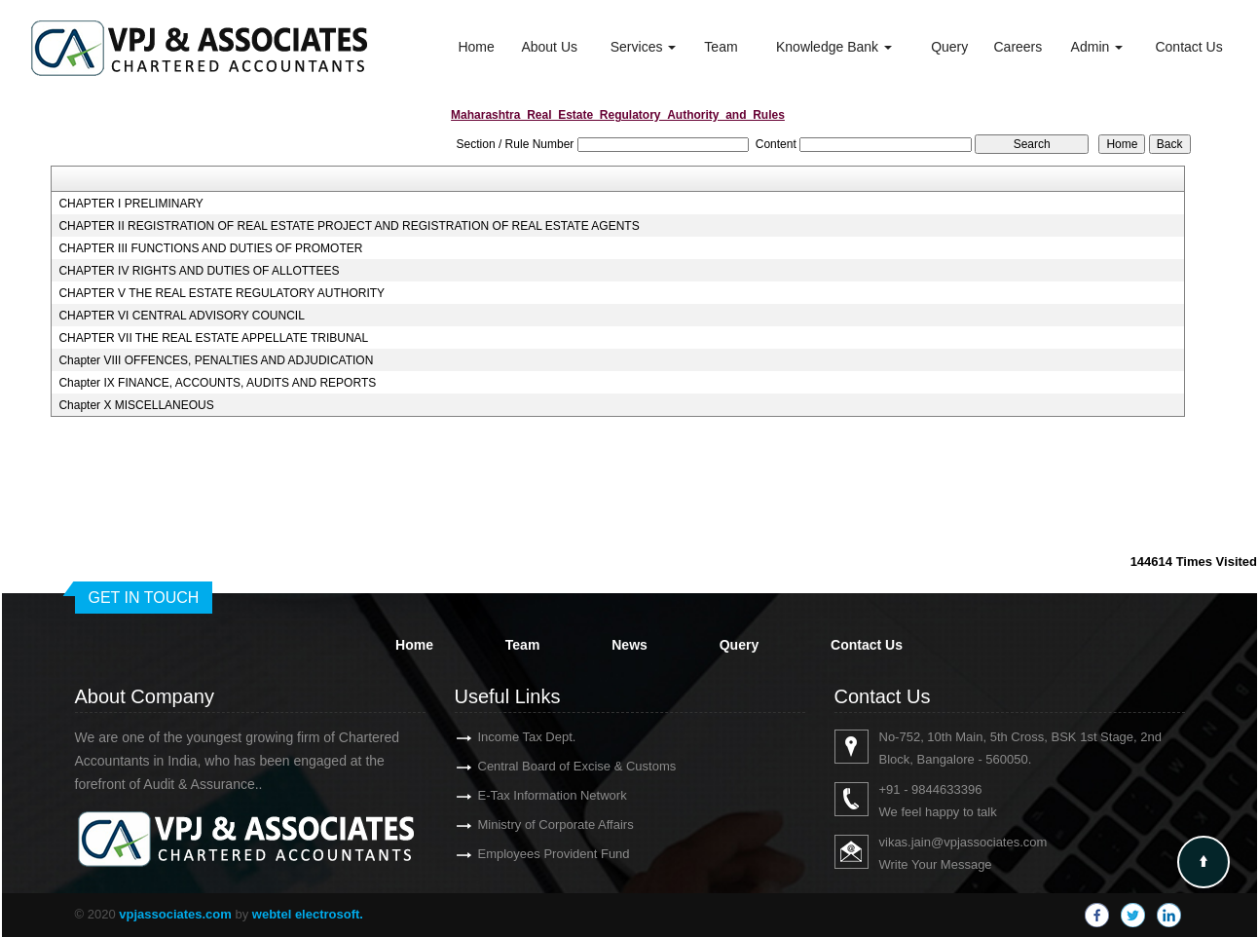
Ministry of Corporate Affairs (538, 824)
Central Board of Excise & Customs (560, 766)
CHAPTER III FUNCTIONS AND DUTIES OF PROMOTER (210, 248)
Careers (1017, 47)
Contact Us (1188, 47)
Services (644, 47)
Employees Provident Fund (536, 853)
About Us (549, 47)
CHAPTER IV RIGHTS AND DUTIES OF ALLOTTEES (198, 271)
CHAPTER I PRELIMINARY (130, 203)
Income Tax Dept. (510, 737)
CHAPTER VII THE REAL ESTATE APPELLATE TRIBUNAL (213, 338)
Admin (1097, 47)
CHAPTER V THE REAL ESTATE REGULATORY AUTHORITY (221, 293)
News (629, 645)
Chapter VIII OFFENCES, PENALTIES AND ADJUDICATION (215, 360)
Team (720, 47)
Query (949, 47)
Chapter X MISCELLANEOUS (135, 405)
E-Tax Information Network (535, 795)
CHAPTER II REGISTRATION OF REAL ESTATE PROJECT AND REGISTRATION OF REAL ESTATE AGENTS (348, 226)
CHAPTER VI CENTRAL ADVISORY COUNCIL (181, 315)
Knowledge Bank (834, 47)
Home (476, 47)
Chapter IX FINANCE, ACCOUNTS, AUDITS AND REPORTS (217, 383)
